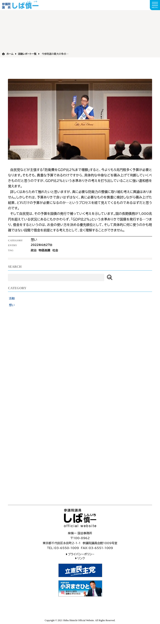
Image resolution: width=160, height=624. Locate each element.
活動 (12, 298)
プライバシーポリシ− (81, 554)
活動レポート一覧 (27, 54)
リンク (81, 558)
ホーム (9, 54)
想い (12, 305)
